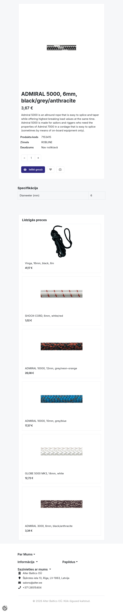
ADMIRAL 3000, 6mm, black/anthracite (49, 526)
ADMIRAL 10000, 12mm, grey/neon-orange (51, 368)
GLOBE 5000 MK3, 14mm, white (44, 473)
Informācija (26, 562)
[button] (25, 47)
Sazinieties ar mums (33, 569)
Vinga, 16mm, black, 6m (39, 263)
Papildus (68, 562)
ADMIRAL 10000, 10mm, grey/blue (46, 420)
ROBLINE (46, 142)
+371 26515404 (32, 587)
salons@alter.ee (32, 582)
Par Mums (25, 554)
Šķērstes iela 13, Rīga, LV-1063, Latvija (46, 578)
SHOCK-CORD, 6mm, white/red (44, 315)
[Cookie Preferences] (5, 608)
